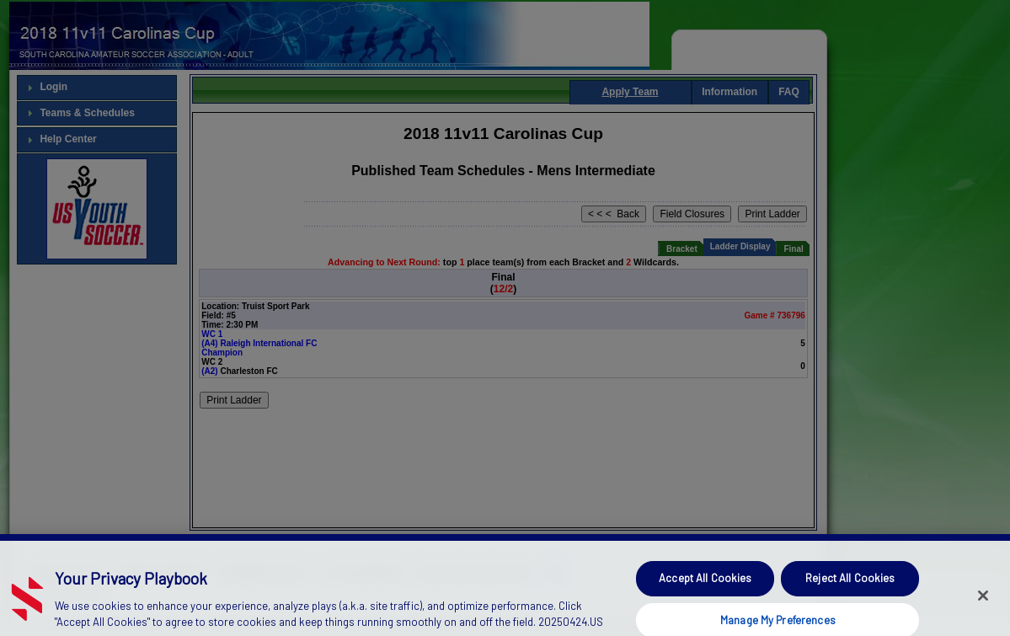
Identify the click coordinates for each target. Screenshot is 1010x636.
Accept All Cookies (705, 591)
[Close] (983, 609)
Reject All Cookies (850, 591)
